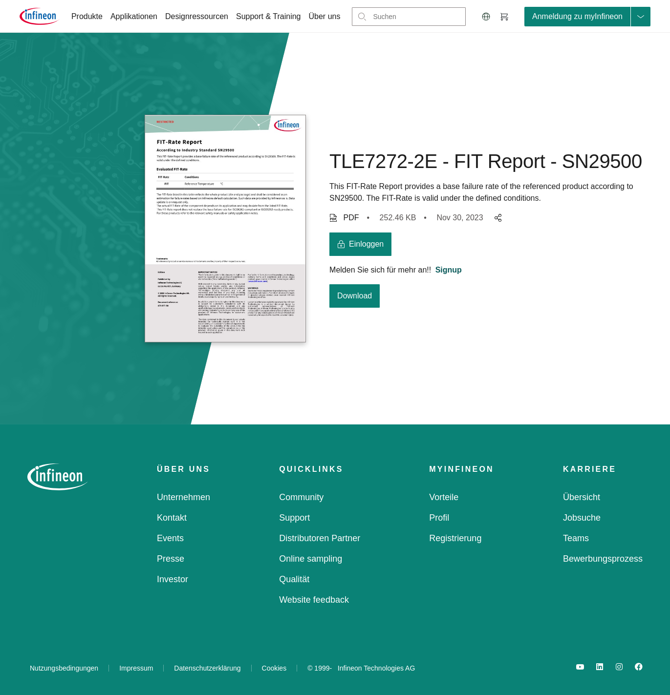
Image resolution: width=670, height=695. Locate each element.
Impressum (136, 668)
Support (294, 518)
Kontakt (172, 518)
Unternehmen (183, 497)
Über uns (325, 16)
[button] (486, 17)
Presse (170, 559)
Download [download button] (354, 296)
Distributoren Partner (319, 538)
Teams (576, 538)
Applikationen (133, 16)
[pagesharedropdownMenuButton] (496, 217)
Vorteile (443, 497)
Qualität (294, 579)
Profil (439, 518)
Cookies (274, 668)
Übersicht (581, 497)
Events (170, 538)
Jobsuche (582, 518)
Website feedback (314, 600)
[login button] (360, 244)
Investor (172, 579)
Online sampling (310, 559)
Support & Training (268, 16)
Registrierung (455, 538)
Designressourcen (196, 16)
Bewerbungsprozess (603, 559)
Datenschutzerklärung (207, 668)
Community (301, 497)
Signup (448, 270)
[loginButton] (587, 16)
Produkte (87, 16)
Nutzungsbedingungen (64, 668)
